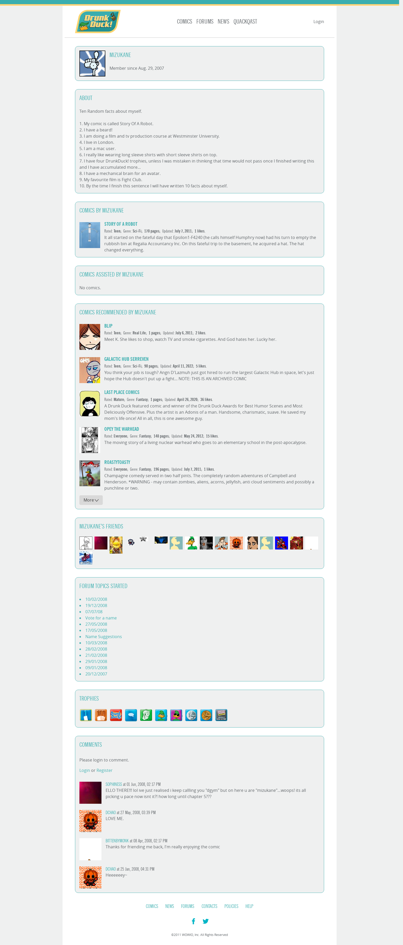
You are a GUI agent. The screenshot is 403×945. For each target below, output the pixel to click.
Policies (231, 906)
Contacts (209, 906)
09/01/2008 (96, 668)
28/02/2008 (96, 649)
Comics (184, 21)
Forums (205, 21)
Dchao (111, 812)
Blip (108, 326)
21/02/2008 (96, 655)
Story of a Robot (120, 224)
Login (318, 21)
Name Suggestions (103, 636)
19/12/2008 (96, 605)
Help (249, 906)
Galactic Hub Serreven (126, 359)
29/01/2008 (96, 661)
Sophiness (114, 784)
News (223, 21)
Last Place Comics (122, 392)
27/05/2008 (96, 624)
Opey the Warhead (121, 429)
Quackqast (245, 21)
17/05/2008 (96, 630)
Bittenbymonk (117, 841)
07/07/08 (94, 612)
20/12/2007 (96, 674)
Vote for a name (101, 618)
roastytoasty (117, 462)
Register (105, 770)
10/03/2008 (96, 643)
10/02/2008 (96, 599)
